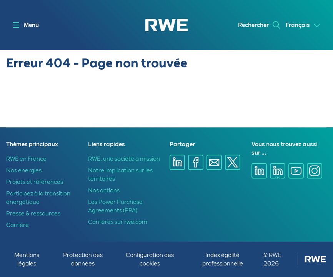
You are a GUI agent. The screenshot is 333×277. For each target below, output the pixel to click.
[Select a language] (303, 25)
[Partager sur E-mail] (214, 162)
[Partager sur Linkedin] (177, 162)
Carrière (17, 225)
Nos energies (24, 170)
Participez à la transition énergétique (38, 197)
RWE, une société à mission (124, 158)
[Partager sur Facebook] (195, 162)
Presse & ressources (33, 213)
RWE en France (26, 158)
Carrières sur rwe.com (117, 222)
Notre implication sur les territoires (120, 174)
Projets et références (34, 182)
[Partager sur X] (232, 162)
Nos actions (104, 190)
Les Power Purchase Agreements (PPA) (115, 206)
